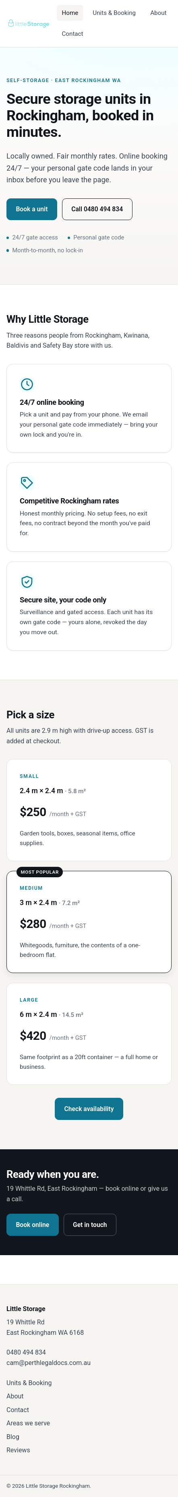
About (158, 12)
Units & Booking (114, 12)
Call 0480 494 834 (97, 209)
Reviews (18, 1450)
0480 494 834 (26, 1352)
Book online (32, 1225)
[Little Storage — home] (28, 23)
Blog (12, 1437)
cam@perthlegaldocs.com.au (48, 1363)
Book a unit (32, 209)
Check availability (89, 1109)
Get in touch (90, 1225)
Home (70, 12)
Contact (72, 33)
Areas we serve (28, 1423)
